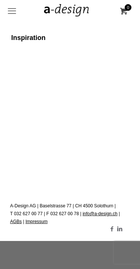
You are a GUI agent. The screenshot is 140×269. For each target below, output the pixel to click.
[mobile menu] (12, 11)
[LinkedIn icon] (119, 229)
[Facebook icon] (112, 229)
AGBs (16, 221)
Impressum (36, 221)
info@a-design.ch (100, 213)
